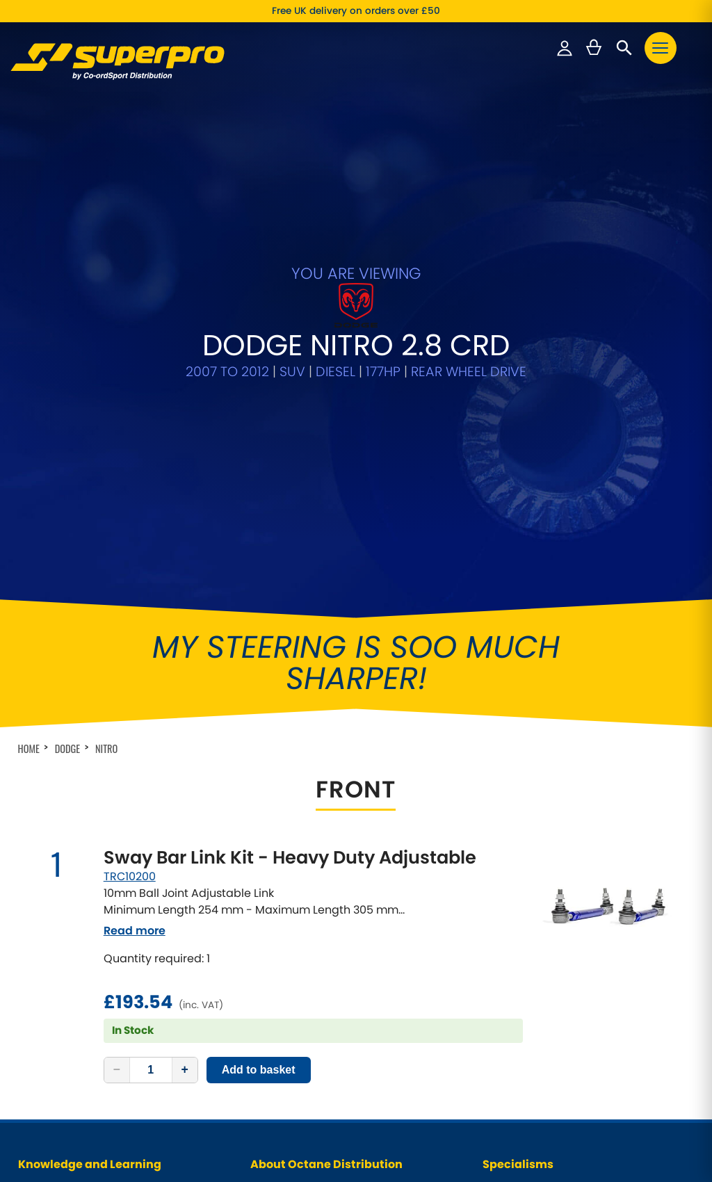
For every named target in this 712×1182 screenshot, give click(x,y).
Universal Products (524, 959)
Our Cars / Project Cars (301, 907)
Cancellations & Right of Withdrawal (330, 978)
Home (29, 451)
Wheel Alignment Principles (78, 942)
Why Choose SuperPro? (70, 889)
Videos (265, 924)
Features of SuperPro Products (86, 924)
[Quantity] (150, 772)
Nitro (106, 451)
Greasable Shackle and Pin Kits (552, 1048)
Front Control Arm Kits (531, 1013)
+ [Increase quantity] (184, 772)
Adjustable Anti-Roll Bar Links (547, 995)
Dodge (67, 451)
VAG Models (509, 942)
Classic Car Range (524, 889)
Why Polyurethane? (61, 907)
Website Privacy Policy (300, 959)
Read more (134, 633)
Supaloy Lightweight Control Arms (558, 1030)
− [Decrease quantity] (116, 772)
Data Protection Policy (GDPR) (316, 942)
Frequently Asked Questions (80, 978)
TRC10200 (130, 579)
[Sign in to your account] (564, 48)
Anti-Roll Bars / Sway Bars (540, 978)
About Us (270, 889)
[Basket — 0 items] (593, 48)
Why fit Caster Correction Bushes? (93, 959)
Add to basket (259, 772)
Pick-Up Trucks (516, 907)
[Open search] (624, 48)
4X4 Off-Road (512, 924)
